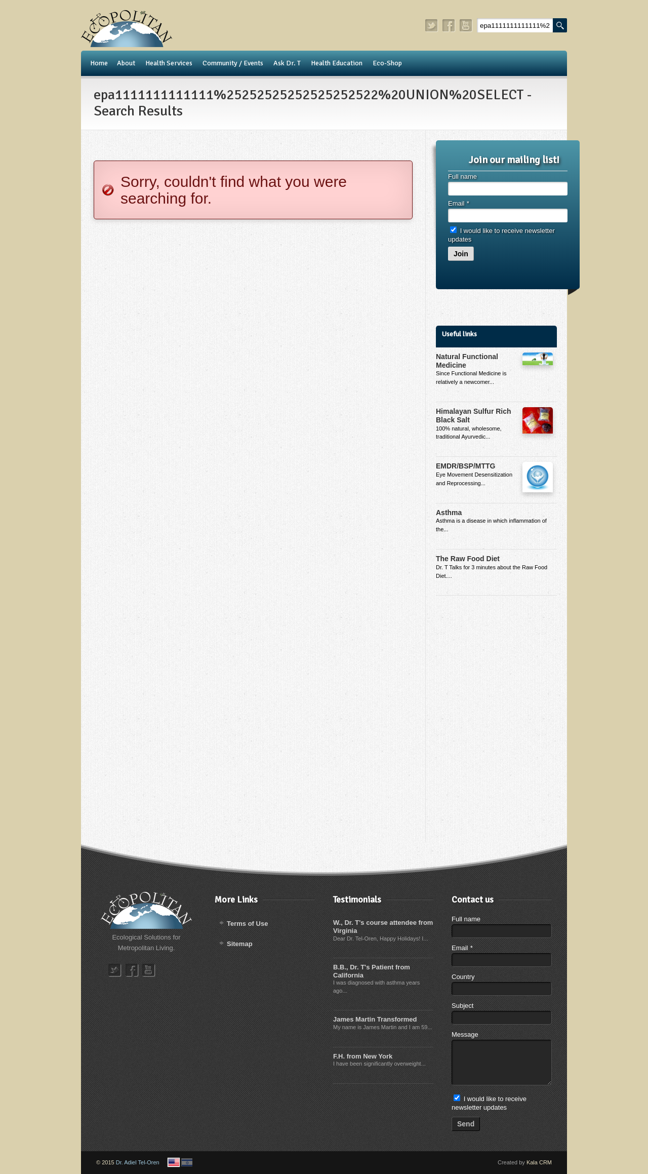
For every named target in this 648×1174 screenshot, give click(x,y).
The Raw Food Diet (468, 559)
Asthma (449, 512)
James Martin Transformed (375, 1019)
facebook (449, 25)
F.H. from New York (362, 1056)
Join (461, 254)
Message (465, 1034)
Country (463, 977)
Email (458, 203)
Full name (462, 176)
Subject (462, 1005)
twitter (431, 25)
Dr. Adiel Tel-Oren (137, 1162)
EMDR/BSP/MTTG (465, 466)
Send (465, 1124)
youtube (466, 25)
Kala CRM (539, 1162)
